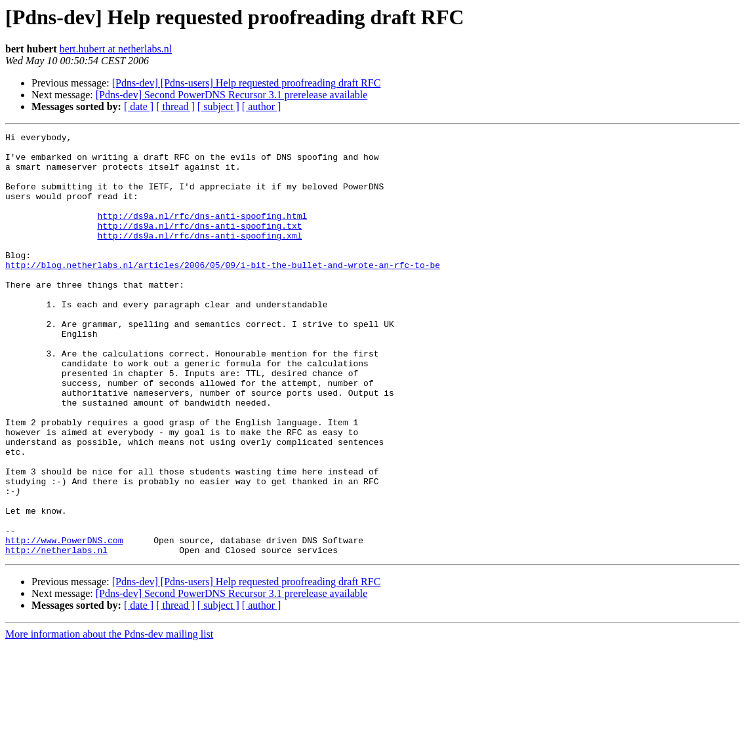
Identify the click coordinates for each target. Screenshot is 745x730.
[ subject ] (218, 106)
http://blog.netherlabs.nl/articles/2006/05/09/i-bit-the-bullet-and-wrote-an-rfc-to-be (222, 292)
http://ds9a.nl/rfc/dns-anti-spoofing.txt (199, 245)
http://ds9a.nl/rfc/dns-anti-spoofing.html (202, 233)
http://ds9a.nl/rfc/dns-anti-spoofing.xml (199, 257)
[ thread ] (175, 106)
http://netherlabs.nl (56, 634)
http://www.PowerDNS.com (64, 622)
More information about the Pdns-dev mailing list (109, 718)
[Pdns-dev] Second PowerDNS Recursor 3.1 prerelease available (232, 94)
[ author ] (261, 106)
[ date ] (138, 106)
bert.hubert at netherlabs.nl (116, 48)
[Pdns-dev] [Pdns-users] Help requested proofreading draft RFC (246, 82)
